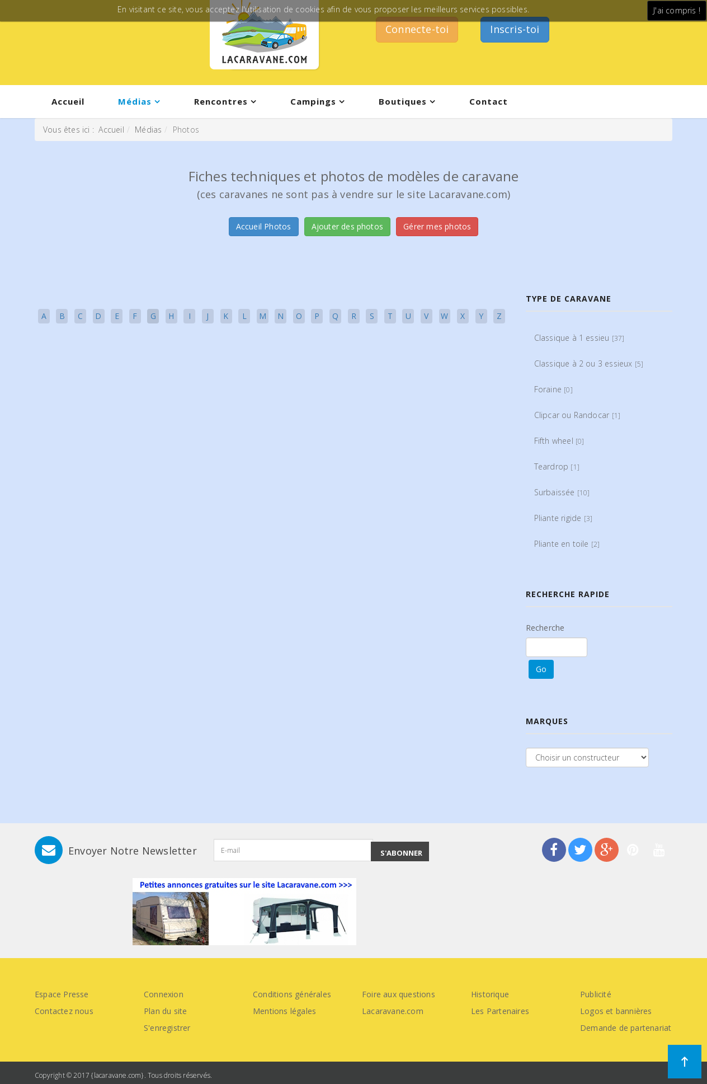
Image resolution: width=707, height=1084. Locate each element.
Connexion (163, 994)
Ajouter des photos (348, 226)
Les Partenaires (500, 1011)
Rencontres (221, 101)
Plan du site (165, 1011)
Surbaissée (562, 492)
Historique (490, 994)
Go (541, 669)
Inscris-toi (514, 29)
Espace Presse (62, 994)
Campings (313, 101)
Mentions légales (284, 1011)
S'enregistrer (167, 1027)
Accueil (67, 101)
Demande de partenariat (625, 1027)
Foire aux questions (398, 994)
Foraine (553, 389)
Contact (488, 101)
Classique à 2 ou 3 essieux (589, 363)
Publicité (595, 994)
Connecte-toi (417, 29)
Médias (135, 101)
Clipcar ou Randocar (577, 415)
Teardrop (556, 466)
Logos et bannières (616, 1011)
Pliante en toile (567, 543)
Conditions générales (292, 994)
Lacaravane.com (392, 1011)
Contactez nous (64, 1011)
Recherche (545, 627)
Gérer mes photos (437, 226)
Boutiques (403, 101)
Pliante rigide (563, 518)
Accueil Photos (263, 226)
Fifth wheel (559, 440)
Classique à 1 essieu (579, 337)
